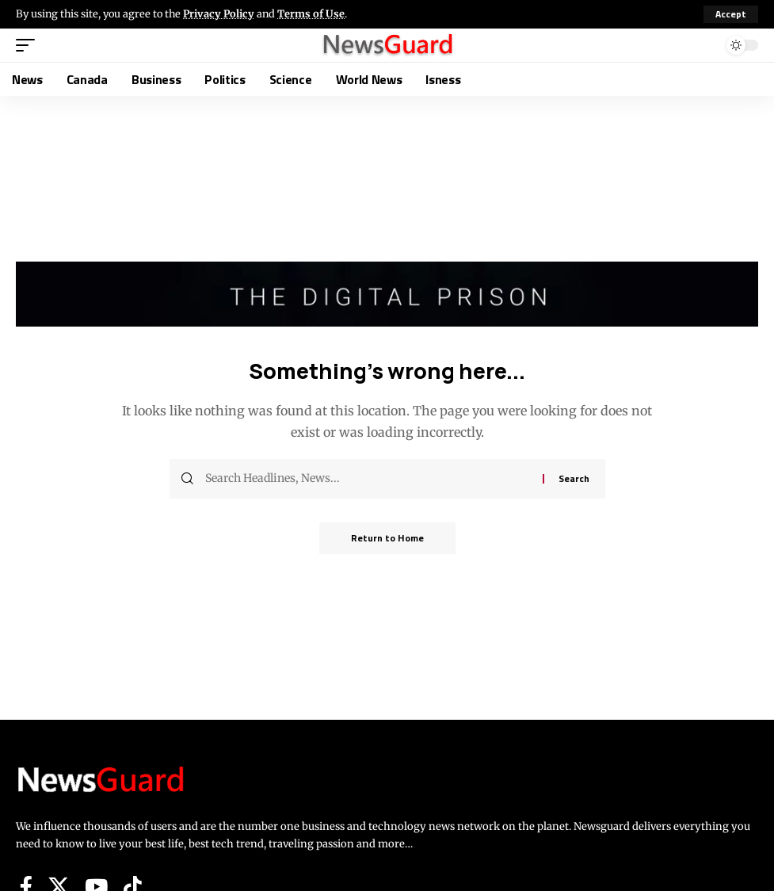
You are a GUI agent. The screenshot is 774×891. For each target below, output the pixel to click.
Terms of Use (311, 13)
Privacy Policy (218, 13)
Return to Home (387, 537)
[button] (730, 14)
